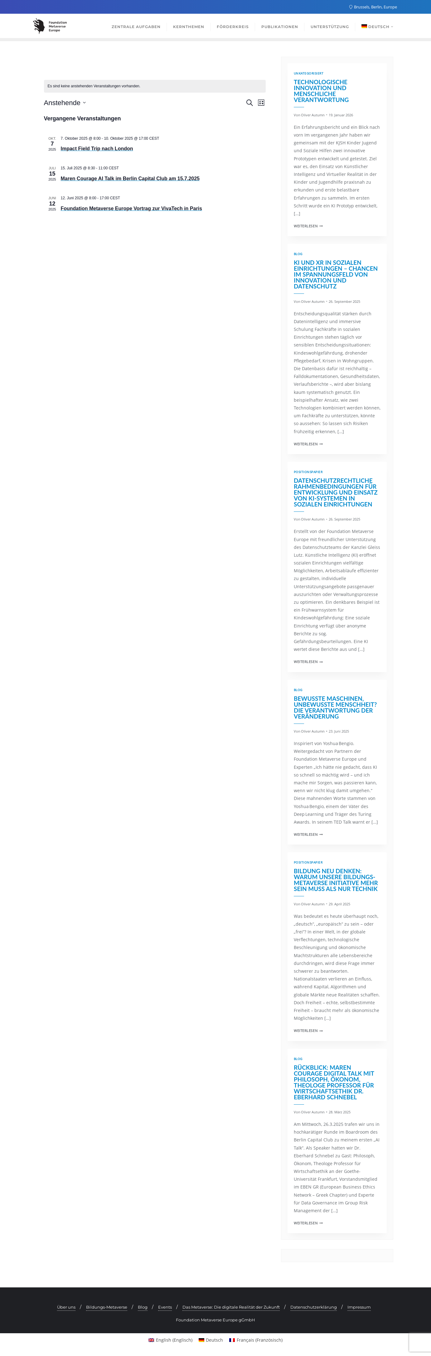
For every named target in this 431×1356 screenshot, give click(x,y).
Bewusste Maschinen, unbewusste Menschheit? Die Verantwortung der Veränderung (335, 707)
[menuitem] (170, 1340)
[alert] (155, 86)
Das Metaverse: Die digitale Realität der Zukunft (231, 1307)
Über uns (66, 1307)
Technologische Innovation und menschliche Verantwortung (321, 90)
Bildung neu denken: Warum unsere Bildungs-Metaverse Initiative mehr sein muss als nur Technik (336, 879)
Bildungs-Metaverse (106, 1307)
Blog (298, 254)
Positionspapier (308, 472)
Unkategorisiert (308, 73)
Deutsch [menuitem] (214, 1340)
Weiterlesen (308, 226)
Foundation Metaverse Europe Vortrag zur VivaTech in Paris (131, 208)
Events (165, 1307)
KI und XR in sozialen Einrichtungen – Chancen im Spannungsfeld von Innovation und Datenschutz (336, 274)
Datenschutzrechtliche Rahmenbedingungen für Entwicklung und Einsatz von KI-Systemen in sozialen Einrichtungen (336, 492)
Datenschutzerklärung (313, 1307)
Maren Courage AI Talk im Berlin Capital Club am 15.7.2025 (130, 178)
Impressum (359, 1307)
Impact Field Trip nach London (97, 148)
